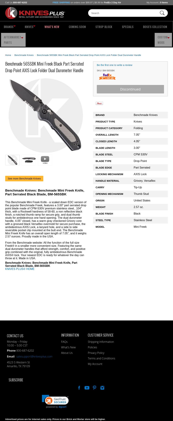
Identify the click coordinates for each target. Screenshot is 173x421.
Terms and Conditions (101, 343)
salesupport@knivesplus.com (34, 341)
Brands (8, 26)
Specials (97, 27)
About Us (67, 338)
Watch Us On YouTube (86, 372)
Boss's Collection (118, 27)
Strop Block (80, 27)
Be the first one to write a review (114, 50)
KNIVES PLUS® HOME (19, 253)
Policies (92, 332)
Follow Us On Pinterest (94, 372)
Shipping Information (101, 327)
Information (70, 320)
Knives (24, 26)
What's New (41, 27)
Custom (164, 26)
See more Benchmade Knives (24, 163)
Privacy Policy (96, 338)
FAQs (64, 327)
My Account (152, 2)
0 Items (164, 2)
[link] (55, 386)
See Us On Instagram (102, 372)
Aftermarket (143, 26)
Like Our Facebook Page (78, 372)
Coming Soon (60, 27)
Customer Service (101, 320)
